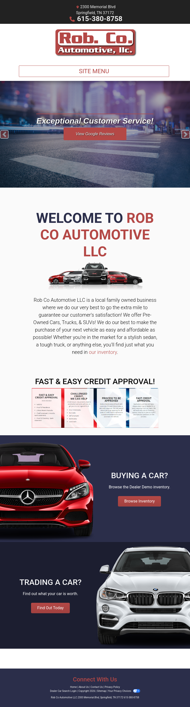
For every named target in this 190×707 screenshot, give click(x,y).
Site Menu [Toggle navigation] (94, 71)
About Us (84, 687)
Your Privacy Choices (124, 691)
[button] (4, 134)
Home (73, 687)
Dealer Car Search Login (63, 691)
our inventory (103, 352)
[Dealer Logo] (95, 43)
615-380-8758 (99, 19)
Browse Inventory (139, 501)
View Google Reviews (95, 134)
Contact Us (97, 687)
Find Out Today (50, 608)
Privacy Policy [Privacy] (112, 687)
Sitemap (101, 691)
